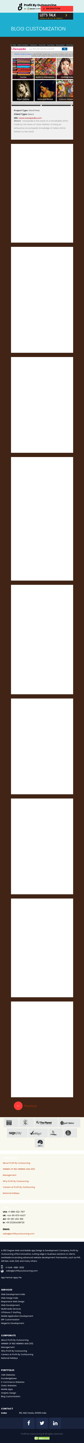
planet (46, 1122)
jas (26, 1122)
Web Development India (13, 1294)
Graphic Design (8, 1393)
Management (9, 1175)
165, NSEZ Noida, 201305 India (32, 1413)
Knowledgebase (9, 1378)
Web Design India (9, 1298)
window (70, 1132)
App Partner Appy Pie (11, 1277)
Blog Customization (10, 1396)
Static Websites (9, 1385)
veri (38, 1132)
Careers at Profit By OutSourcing (19, 1187)
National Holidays (11, 1193)
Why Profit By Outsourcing (16, 1181)
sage (17, 1132)
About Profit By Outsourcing (16, 1163)
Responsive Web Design (12, 1301)
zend (11, 1122)
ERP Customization (10, 1319)
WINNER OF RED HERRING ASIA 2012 (19, 1169)
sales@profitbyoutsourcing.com (18, 1233)
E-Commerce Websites (12, 1382)
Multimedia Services (11, 1308)
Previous (25, 1106)
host (69, 1122)
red (42, 1143)
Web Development (10, 1305)
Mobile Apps (7, 1389)
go (55, 1132)
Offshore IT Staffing (11, 1312)
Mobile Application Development (17, 1316)
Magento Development (12, 1323)
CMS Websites (8, 1374)
